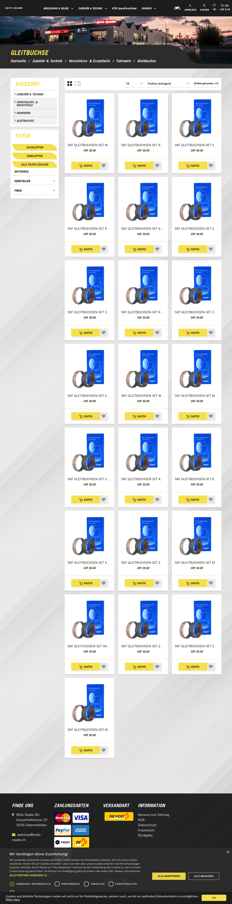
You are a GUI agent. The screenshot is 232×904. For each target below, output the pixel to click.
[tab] (34, 85)
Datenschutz (147, 825)
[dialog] (116, 876)
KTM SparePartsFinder (124, 8)
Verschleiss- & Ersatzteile (27, 103)
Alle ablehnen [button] (204, 876)
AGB (141, 820)
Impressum (146, 830)
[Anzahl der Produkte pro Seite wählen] (134, 83)
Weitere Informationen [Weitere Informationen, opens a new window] (127, 871)
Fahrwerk (23, 112)
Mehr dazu (13, 900)
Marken (146, 8)
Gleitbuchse (25, 120)
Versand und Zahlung (153, 815)
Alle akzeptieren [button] (169, 876)
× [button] (227, 852)
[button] (78, 875)
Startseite (18, 61)
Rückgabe (145, 835)
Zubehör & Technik (30, 94)
